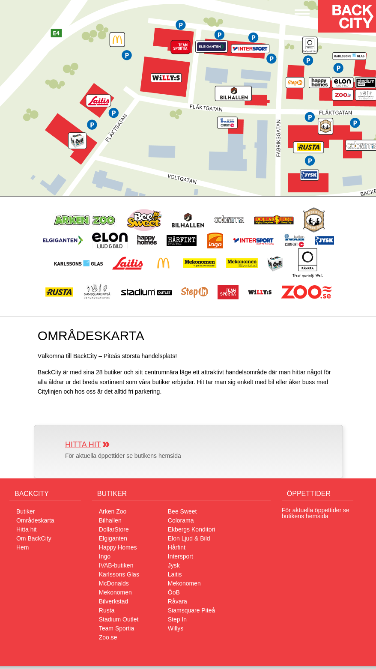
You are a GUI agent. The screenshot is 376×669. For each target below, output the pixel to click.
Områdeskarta (35, 520)
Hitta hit (83, 444)
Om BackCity (33, 538)
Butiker (25, 511)
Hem (22, 547)
